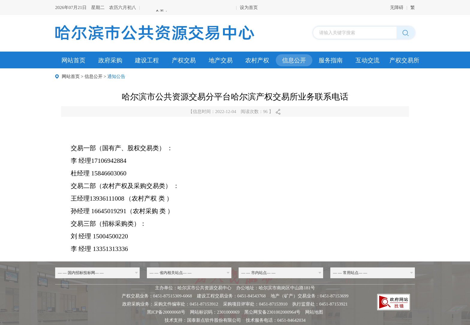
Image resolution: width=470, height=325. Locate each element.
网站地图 (314, 312)
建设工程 (147, 60)
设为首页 (249, 7)
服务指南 (331, 60)
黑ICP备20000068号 (166, 312)
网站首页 (73, 60)
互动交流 (367, 60)
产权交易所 (404, 60)
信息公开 (294, 60)
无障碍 (396, 7)
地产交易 (221, 60)
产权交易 (184, 60)
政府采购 (110, 60)
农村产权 (257, 60)
